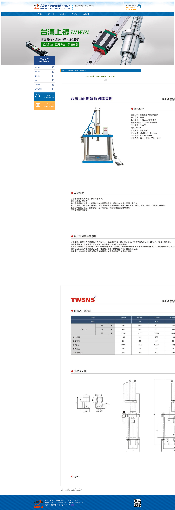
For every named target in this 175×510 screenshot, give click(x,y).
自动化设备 (82, 70)
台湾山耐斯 (75, 70)
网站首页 (39, 14)
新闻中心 (63, 14)
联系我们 (74, 14)
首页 (63, 70)
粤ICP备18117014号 (64, 505)
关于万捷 (86, 14)
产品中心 (51, 14)
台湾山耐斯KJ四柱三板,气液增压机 (72, 490)
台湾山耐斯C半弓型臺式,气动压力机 (73, 489)
